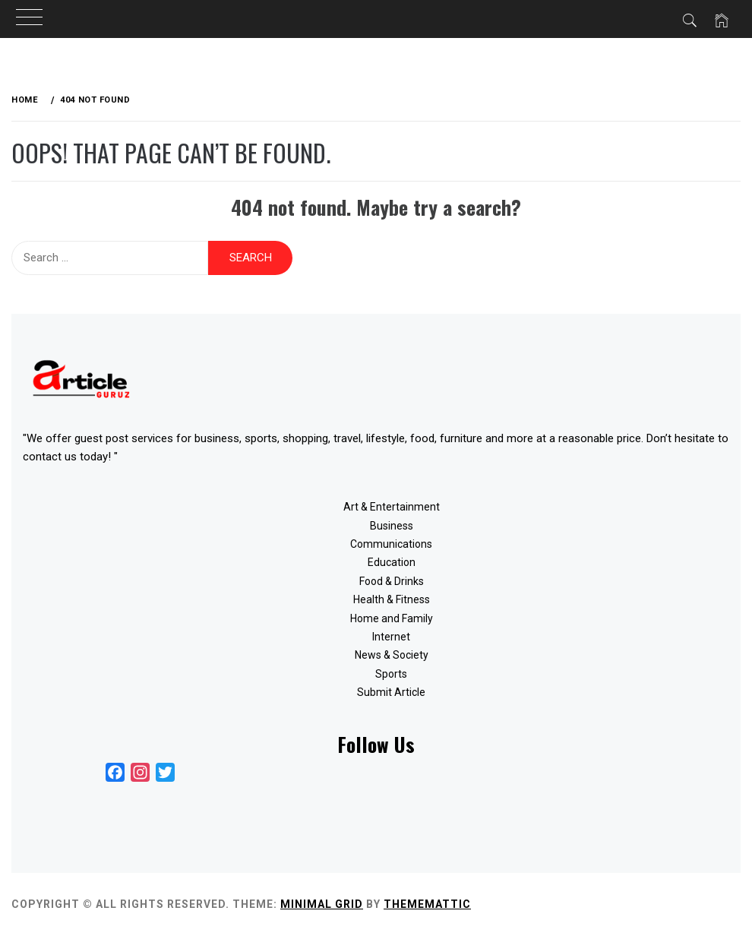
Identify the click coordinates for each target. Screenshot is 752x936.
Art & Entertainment (391, 507)
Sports (391, 674)
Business (391, 526)
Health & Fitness (391, 599)
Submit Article (391, 692)
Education (391, 562)
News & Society (391, 655)
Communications (391, 544)
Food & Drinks (391, 581)
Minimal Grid (321, 904)
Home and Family (391, 618)
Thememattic (427, 904)
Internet (391, 637)
